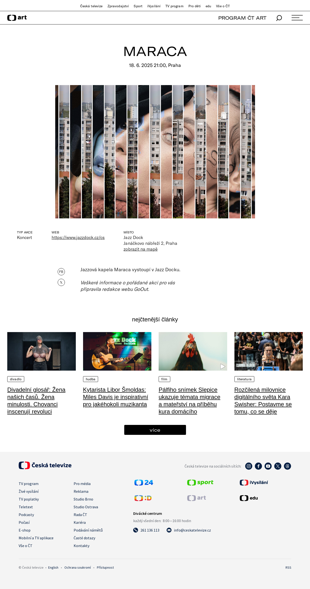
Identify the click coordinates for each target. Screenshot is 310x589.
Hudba (91, 379)
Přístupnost (105, 567)
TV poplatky (29, 499)
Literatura (244, 379)
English (53, 567)
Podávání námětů (88, 530)
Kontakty (81, 545)
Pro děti (194, 6)
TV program (174, 6)
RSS (288, 567)
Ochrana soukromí (77, 567)
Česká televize (91, 6)
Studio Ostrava (86, 506)
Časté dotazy (84, 537)
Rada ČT (80, 514)
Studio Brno (83, 499)
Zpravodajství (118, 6)
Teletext (26, 506)
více (155, 430)
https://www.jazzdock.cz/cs (78, 237)
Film (164, 379)
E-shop (25, 530)
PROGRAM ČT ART (242, 18)
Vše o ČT (223, 6)
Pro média (82, 483)
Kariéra (80, 522)
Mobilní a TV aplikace (36, 537)
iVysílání (154, 6)
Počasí (24, 522)
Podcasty (26, 514)
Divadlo (16, 379)
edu (208, 6)
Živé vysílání (29, 491)
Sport (138, 6)
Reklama (81, 491)
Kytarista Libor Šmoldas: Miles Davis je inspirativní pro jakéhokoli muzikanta (115, 396)
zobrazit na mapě (140, 249)
